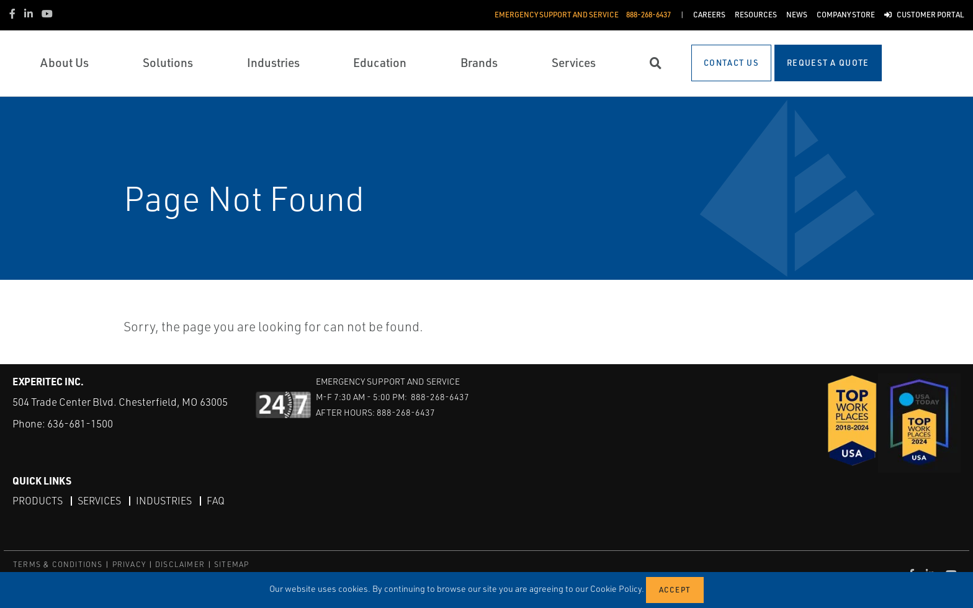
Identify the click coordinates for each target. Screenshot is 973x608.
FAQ (216, 500)
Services (99, 500)
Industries (164, 500)
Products (37, 500)
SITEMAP (231, 564)
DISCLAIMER (180, 564)
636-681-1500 (80, 423)
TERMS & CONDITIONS (58, 564)
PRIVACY (129, 564)
